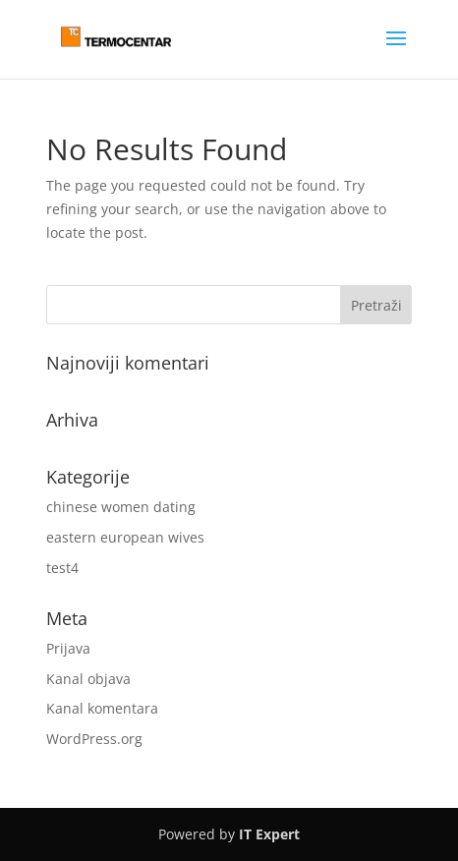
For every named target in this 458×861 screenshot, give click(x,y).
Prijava (68, 648)
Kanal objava (88, 678)
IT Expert (269, 834)
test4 (62, 567)
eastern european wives (125, 537)
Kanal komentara (102, 708)
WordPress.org (94, 738)
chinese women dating (121, 506)
